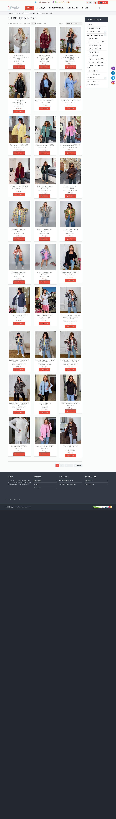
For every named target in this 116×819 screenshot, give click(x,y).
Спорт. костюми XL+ (95, 42)
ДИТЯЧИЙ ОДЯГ (92, 84)
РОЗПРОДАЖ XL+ (93, 81)
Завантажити (96, 484)
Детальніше (19, 67)
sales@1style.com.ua (43, 2)
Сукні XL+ (92, 38)
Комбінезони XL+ (94, 45)
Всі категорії (45, 481)
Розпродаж (45, 488)
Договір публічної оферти (70, 484)
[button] (89, 2)
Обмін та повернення (70, 481)
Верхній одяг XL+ (94, 48)
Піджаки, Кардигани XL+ (95, 66)
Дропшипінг (96, 481)
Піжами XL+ (92, 71)
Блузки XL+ (92, 55)
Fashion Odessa (96, 32)
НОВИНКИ (90, 25)
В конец (78, 465)
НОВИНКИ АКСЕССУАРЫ (94, 28)
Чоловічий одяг (93, 74)
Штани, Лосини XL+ (95, 62)
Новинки (45, 484)
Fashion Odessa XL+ (96, 35)
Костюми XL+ (93, 52)
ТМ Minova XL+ (96, 78)
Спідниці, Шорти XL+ (95, 59)
